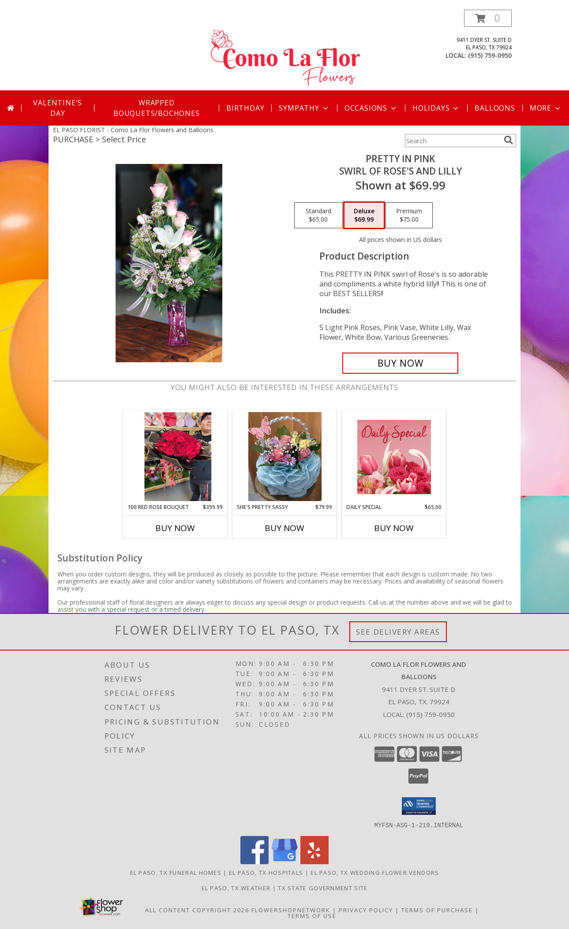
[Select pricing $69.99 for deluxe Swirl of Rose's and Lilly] (364, 215)
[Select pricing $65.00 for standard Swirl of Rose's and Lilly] (318, 215)
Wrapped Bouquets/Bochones (156, 108)
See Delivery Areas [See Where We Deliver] (398, 632)
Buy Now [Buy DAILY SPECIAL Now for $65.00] (394, 528)
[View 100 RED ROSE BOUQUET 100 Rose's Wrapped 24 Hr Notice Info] (175, 456)
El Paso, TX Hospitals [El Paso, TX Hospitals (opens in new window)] (266, 872)
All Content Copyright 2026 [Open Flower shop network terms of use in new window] (197, 910)
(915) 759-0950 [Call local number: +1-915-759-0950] (490, 55)
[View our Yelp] (314, 861)
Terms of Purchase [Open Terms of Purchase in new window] (437, 910)
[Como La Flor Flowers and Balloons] (285, 50)
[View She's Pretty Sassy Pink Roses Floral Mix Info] (285, 456)
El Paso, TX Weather (236, 888)
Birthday (245, 108)
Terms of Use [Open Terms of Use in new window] (312, 915)
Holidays (436, 108)
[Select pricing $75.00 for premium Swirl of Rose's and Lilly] (409, 215)
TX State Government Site (322, 888)
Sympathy (304, 108)
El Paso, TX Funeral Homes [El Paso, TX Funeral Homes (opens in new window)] (176, 872)
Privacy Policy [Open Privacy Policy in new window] (366, 910)
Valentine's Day (57, 108)
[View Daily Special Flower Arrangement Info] (394, 457)
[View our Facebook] (254, 861)
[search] (509, 140)
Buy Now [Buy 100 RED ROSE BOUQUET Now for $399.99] (175, 528)
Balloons (495, 108)
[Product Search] (452, 140)
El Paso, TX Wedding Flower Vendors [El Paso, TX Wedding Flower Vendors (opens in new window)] (375, 872)
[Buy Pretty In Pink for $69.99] (400, 363)
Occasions (371, 108)
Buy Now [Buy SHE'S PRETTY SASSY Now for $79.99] (284, 528)
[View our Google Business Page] (284, 861)
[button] (488, 18)
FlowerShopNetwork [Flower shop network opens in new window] (290, 910)
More (546, 108)
